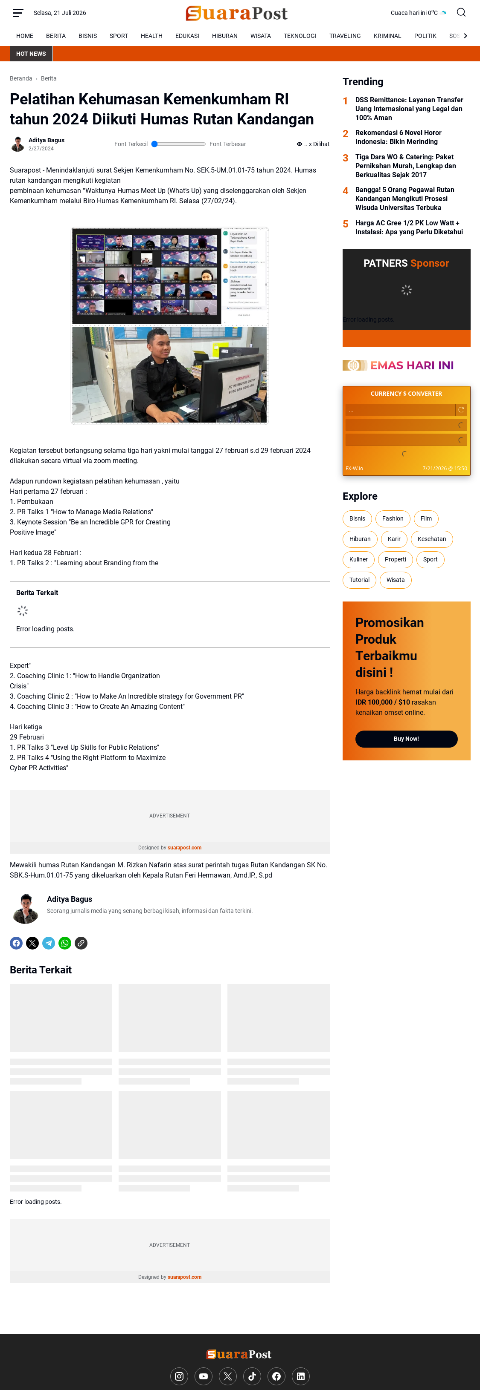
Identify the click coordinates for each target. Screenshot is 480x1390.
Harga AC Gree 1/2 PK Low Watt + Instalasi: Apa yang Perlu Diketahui (409, 227)
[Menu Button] (18, 12)
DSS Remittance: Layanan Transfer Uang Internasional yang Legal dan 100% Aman (409, 109)
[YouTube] (203, 1376)
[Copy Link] (81, 943)
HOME (24, 35)
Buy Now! (406, 738)
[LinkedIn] (301, 1376)
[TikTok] (252, 1376)
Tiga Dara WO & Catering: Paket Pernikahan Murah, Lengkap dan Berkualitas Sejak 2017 (405, 166)
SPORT (119, 35)
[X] (32, 943)
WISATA (260, 35)
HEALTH (152, 35)
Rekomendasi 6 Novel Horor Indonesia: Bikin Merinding (398, 137)
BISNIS (88, 35)
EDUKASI (187, 35)
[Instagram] (179, 1376)
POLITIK (425, 35)
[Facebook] (16, 943)
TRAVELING (345, 35)
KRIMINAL (387, 35)
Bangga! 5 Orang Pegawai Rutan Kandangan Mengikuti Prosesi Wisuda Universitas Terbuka (404, 199)
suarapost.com (184, 848)
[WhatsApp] (64, 943)
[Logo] (240, 1354)
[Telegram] (48, 943)
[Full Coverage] (407, 338)
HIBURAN (225, 35)
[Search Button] (461, 12)
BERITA (56, 35)
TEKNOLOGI (300, 35)
